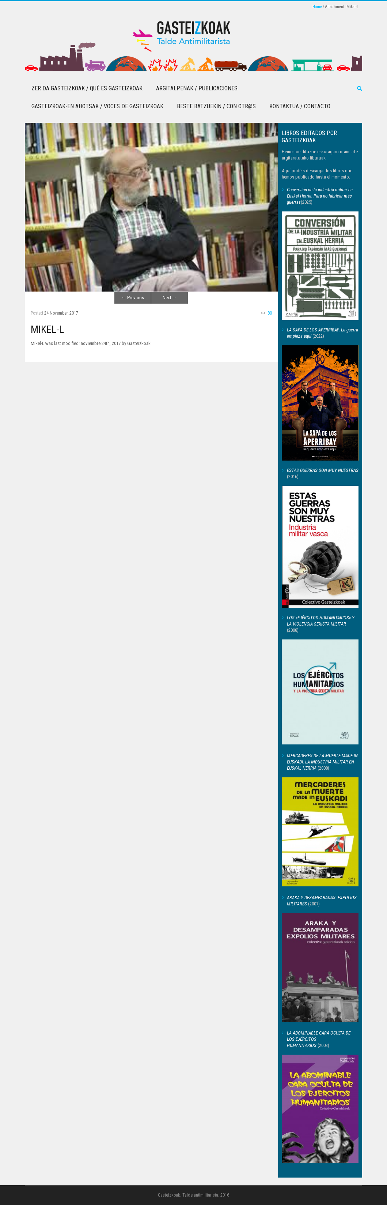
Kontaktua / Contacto (299, 106)
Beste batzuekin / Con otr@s (216, 106)
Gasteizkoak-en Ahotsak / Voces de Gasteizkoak (97, 106)
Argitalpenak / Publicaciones (197, 88)
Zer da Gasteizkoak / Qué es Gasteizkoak (87, 88)
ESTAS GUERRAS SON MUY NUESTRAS (322, 470)
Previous (132, 297)
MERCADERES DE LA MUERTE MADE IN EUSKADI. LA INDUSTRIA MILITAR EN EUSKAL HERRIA (322, 762)
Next (169, 297)
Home (317, 6)
